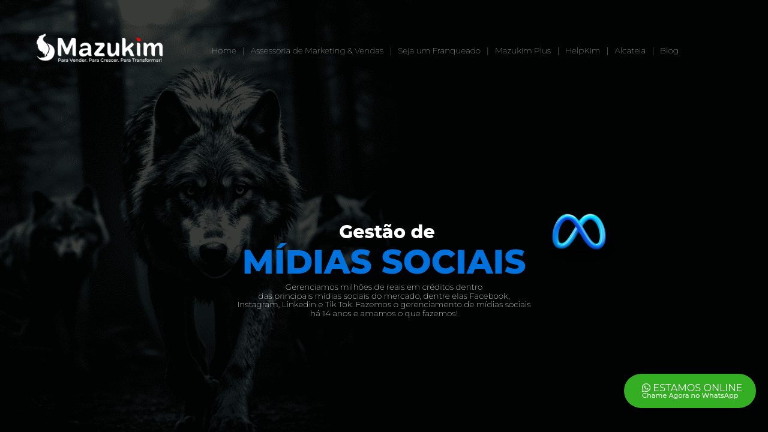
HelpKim (583, 50)
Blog (669, 50)
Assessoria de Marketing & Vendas (317, 50)
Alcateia (630, 50)
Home (223, 50)
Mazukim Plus (523, 50)
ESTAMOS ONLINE (693, 390)
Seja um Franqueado (439, 50)
